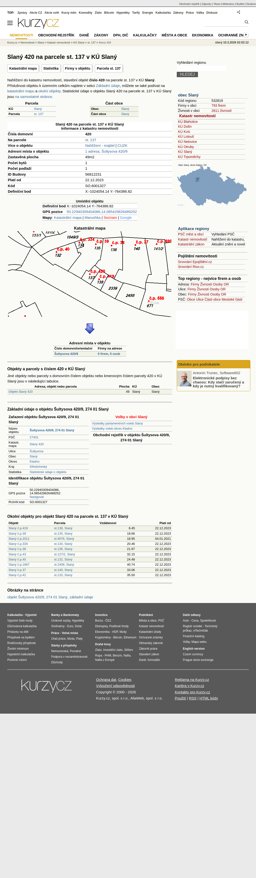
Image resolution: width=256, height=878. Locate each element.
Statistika (51, 68)
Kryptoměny (103, 637)
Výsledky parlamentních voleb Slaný (117, 423)
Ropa (98, 655)
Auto (186, 620)
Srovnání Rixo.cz (191, 267)
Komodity (85, 12)
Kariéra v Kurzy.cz (189, 686)
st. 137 (38, 114)
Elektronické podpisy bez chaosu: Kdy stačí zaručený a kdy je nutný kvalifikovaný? (218, 382)
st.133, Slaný (63, 575)
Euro (70, 626)
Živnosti (206, 284)
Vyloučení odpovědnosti (115, 686)
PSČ (161, 620)
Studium (251, 3)
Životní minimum (18, 648)
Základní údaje (108, 86)
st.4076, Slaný (64, 538)
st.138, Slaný (63, 528)
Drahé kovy (103, 644)
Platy (79, 638)
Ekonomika (202, 35)
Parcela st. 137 (108, 68)
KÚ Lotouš (186, 136)
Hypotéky (123, 12)
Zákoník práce (148, 648)
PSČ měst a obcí (191, 234)
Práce (190, 12)
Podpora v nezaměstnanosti (69, 656)
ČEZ (108, 620)
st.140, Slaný (63, 570)
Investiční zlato (112, 650)
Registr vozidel (192, 626)
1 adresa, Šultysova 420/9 (106, 151)
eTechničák (200, 630)
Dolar (78, 626)
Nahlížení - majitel (100, 145)
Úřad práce (58, 638)
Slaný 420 (37, 444)
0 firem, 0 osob (109, 354)
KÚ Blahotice (188, 122)
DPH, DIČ (120, 35)
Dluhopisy (101, 626)
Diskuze (212, 12)
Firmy (195, 284)
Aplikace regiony (193, 229)
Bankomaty (71, 615)
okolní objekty (50, 91)
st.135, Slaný (63, 533)
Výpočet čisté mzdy (19, 620)
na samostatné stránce (33, 97)
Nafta (127, 655)
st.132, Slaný (63, 559)
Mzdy (123, 632)
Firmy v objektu (77, 68)
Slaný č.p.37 (17, 570)
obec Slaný (188, 95)
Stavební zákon (149, 654)
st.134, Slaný (63, 544)
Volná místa (70, 633)
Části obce (213, 299)
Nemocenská (59, 651)
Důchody (57, 662)
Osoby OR (221, 284)
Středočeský (38, 466)
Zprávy (22, 12)
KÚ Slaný (185, 152)
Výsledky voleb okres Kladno (112, 428)
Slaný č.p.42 (17, 575)
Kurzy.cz (12, 42)
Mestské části (232, 299)
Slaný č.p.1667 (19, 564)
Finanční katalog (193, 636)
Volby (186, 642)
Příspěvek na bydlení (21, 637)
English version (194, 648)
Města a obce (174, 35)
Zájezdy (206, 3)
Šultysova (36, 451)
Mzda (70, 638)
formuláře (154, 660)
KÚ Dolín (185, 126)
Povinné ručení (17, 660)
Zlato (98, 12)
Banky (55, 615)
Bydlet (240, 3)
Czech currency (193, 654)
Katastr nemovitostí (197, 116)
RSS (193, 698)
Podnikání (146, 615)
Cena (194, 620)
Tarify (136, 12)
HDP (115, 632)
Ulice (200, 299)
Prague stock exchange (198, 660)
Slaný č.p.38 (17, 549)
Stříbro (128, 650)
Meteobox (228, 3)
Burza (99, 620)
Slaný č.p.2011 (19, 538)
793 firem (218, 105)
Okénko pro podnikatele (199, 364)
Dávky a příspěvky (64, 645)
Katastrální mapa (23, 68)
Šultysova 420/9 (66, 354)
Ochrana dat (106, 679)
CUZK (123, 145)
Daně (84, 35)
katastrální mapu (20, 91)
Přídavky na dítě (18, 632)
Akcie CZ (36, 12)
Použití (180, 698)
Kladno (34, 461)
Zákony (178, 12)
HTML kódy (208, 698)
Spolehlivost (208, 620)
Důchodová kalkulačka (22, 626)
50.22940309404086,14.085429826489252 (102, 212)
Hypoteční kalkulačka (21, 654)
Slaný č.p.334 (18, 544)
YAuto (216, 3)
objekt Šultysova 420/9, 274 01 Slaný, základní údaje (50, 597)
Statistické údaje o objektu (48, 472)
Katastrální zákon (191, 244)
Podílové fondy (118, 626)
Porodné (75, 651)
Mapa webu (199, 642)
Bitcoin (109, 12)
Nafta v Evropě (104, 660)
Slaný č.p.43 (17, 554)
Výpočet (31, 615)
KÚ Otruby (186, 147)
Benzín (117, 655)
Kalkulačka (163, 12)
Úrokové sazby (60, 620)
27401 (34, 437)
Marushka (93, 217)
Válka (200, 12)
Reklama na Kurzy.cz (192, 679)
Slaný (38, 109)
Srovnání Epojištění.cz (195, 262)
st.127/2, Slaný (64, 554)
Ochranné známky (236, 35)
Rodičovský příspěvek (21, 643)
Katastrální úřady (150, 632)
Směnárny (58, 626)
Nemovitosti (27, 42)
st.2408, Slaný (64, 564)
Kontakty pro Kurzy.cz (192, 692)
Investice (101, 615)
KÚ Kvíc (184, 132)
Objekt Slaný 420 (21, 391)
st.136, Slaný (63, 549)
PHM (108, 655)
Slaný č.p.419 (18, 528)
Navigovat (37, 497)
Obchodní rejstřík (189, 3)
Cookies (124, 679)
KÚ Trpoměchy (189, 157)
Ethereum (130, 637)
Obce (191, 299)
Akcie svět (52, 12)
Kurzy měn (68, 12)
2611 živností (221, 111)
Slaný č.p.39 (17, 533)
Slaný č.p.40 (17, 559)
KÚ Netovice (187, 142)
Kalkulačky (145, 35)
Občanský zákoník (151, 643)
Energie (147, 12)
